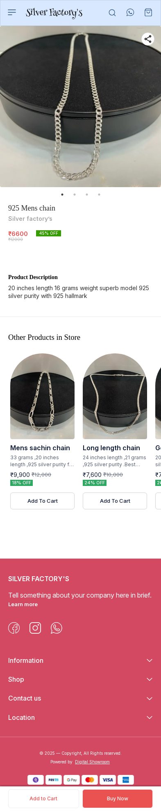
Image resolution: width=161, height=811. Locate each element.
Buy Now (117, 798)
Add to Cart (43, 798)
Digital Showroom (92, 761)
